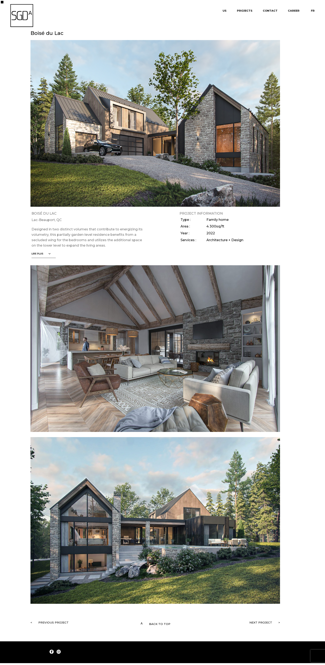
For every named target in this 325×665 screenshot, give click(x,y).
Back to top (159, 623)
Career (294, 10)
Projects (244, 10)
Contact (270, 10)
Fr (313, 10)
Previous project (62, 623)
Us (225, 10)
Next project (254, 623)
